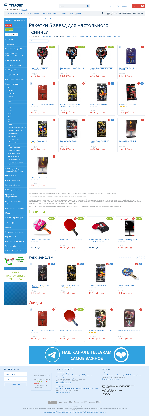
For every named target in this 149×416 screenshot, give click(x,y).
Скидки (35, 302)
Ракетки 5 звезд (49, 19)
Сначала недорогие (99, 36)
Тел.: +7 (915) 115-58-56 (112, 379)
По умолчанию (46, 36)
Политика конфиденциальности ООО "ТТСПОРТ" (61, 411)
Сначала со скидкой (72, 36)
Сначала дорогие (85, 36)
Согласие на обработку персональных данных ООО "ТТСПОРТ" (58, 412)
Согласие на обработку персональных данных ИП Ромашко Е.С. (90, 412)
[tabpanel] (42, 233)
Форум (72, 14)
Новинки (37, 211)
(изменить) (24, 10)
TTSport (14, 4)
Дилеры (55, 14)
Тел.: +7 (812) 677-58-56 (64, 383)
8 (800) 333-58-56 (125, 13)
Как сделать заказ (20, 14)
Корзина (138, 6)
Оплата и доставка (33, 14)
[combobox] (74, 6)
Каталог (79, 14)
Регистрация (122, 6)
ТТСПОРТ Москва (46, 14)
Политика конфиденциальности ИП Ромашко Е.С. (87, 411)
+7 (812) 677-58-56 (111, 13)
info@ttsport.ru (138, 13)
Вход (109, 6)
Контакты (63, 14)
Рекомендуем (41, 257)
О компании (10, 14)
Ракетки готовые (37, 19)
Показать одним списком (38, 41)
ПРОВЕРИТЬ (15, 384)
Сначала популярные (113, 36)
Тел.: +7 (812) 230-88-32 (64, 392)
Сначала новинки (58, 36)
